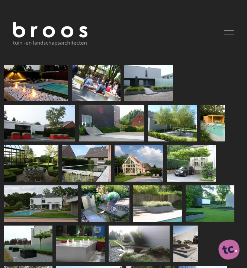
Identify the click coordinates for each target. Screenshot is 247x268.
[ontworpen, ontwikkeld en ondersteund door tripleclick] (229, 250)
